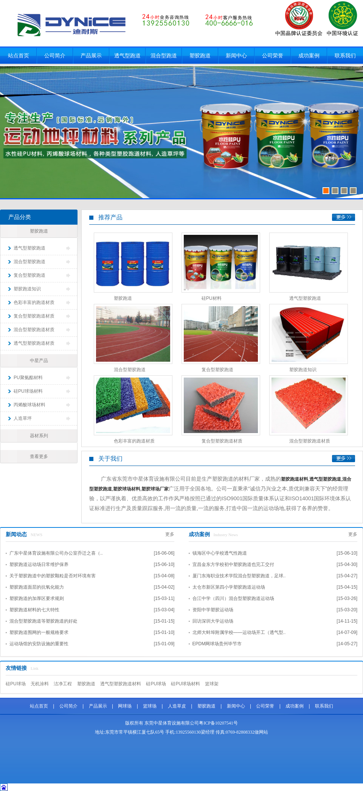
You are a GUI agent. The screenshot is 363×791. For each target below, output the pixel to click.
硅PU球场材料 (28, 391)
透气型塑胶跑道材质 (34, 343)
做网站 (261, 732)
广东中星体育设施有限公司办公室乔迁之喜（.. (56, 553)
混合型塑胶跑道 (29, 261)
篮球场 (150, 706)
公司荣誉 (272, 56)
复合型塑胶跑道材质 (34, 316)
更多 (343, 217)
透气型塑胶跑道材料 (120, 683)
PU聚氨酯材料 (28, 377)
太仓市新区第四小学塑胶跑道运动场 (228, 587)
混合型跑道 (163, 56)
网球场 (125, 706)
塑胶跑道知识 (27, 288)
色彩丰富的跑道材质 (34, 302)
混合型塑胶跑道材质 (34, 329)
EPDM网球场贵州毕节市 (217, 643)
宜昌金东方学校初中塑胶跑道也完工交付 (233, 564)
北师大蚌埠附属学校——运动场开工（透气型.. (239, 632)
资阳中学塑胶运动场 (212, 609)
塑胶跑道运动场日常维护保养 (38, 564)
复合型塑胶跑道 (29, 275)
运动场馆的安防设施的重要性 (38, 643)
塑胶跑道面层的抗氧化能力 (36, 587)
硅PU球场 (16, 683)
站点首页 (18, 56)
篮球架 (212, 683)
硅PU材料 (212, 298)
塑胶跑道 (200, 56)
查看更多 (39, 456)
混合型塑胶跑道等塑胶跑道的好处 (43, 621)
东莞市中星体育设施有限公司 (71, 25)
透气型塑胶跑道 (29, 248)
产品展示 (91, 56)
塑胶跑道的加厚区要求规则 (36, 598)
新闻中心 (236, 56)
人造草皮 (177, 706)
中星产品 (39, 360)
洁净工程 (63, 683)
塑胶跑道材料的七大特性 (34, 609)
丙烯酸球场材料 (29, 404)
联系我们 (345, 56)
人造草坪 (23, 418)
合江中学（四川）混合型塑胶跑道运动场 (233, 598)
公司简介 (54, 56)
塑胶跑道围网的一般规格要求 (38, 632)
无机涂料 (40, 683)
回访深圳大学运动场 (212, 621)
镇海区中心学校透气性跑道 (219, 553)
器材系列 (39, 435)
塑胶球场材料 (126, 489)
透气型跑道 (127, 56)
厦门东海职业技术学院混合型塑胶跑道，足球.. (239, 575)
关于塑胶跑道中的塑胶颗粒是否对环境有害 (52, 575)
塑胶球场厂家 (155, 489)
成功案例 (309, 56)
